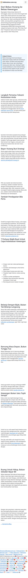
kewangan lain (14, 433)
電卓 (24, 560)
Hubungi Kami (20, 551)
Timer (8, 572)
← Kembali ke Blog (6, 524)
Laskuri (12, 565)
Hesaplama (3, 568)
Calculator (19, 568)
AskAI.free (15, 572)
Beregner (14, 558)
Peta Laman (9, 554)
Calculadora (21, 561)
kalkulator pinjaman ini (11, 236)
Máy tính (20, 567)
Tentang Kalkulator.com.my (7, 551)
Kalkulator (12, 561)
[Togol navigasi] (25, 2)
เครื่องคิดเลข (3, 560)
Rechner (12, 563)
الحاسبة (11, 568)
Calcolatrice (3, 567)
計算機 (22, 558)
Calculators (12, 570)
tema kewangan (15, 443)
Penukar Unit (3, 552)
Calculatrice (3, 565)
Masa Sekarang (14, 552)
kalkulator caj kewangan (7, 322)
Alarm (1, 572)
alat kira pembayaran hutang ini (10, 160)
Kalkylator (4, 561)
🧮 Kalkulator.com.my (8, 2)
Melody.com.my (18, 554)
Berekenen (20, 563)
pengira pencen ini (19, 390)
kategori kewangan (7, 403)
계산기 (18, 560)
